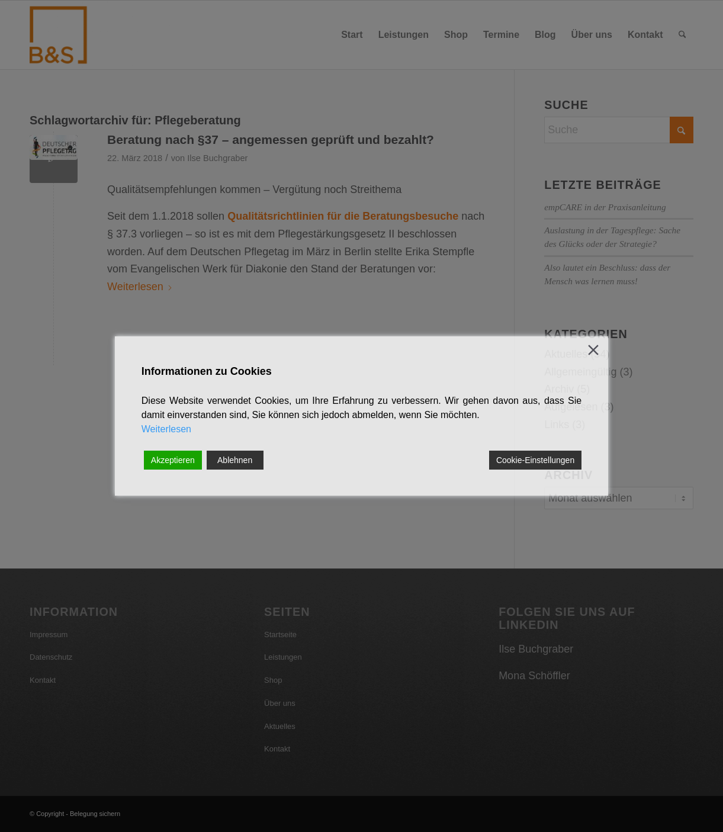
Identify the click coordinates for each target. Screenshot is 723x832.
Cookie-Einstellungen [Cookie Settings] (535, 460)
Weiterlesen (166, 429)
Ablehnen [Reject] (234, 460)
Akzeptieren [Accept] (173, 460)
